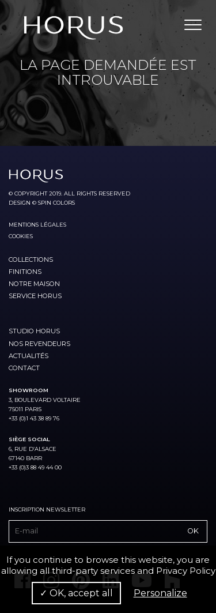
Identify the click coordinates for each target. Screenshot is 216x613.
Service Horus (35, 296)
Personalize (160, 593)
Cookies (21, 236)
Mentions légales (37, 224)
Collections (31, 259)
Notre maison (34, 284)
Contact (24, 368)
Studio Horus (34, 331)
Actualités (28, 356)
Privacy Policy (185, 570)
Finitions (25, 272)
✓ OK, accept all (76, 593)
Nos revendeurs (39, 344)
